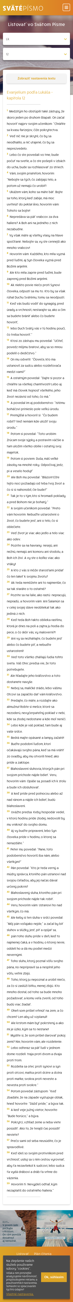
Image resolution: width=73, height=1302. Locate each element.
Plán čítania (43, 1253)
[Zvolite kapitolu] (36, 54)
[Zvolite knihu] (36, 39)
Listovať (23, 1253)
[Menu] (66, 8)
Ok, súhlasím (54, 1277)
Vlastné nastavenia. (20, 1294)
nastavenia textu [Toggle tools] (36, 78)
